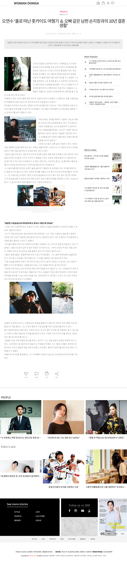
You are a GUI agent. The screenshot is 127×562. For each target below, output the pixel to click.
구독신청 (17, 552)
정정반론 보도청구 (47, 552)
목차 (109, 534)
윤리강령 (29, 552)
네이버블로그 (89, 510)
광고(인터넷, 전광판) (73, 552)
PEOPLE (63, 11)
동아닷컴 (58, 552)
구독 (115, 534)
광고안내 (23, 552)
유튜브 (82, 510)
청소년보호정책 (107, 552)
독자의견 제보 (37, 552)
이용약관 (88, 552)
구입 (122, 534)
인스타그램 (76, 510)
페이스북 (69, 510)
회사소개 (64, 552)
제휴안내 (82, 552)
